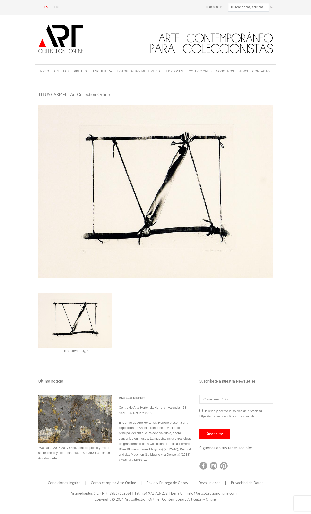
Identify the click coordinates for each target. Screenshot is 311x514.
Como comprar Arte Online (113, 483)
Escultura (102, 71)
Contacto (261, 71)
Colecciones (200, 71)
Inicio (44, 71)
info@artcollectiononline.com (212, 493)
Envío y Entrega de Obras (167, 483)
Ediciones (174, 71)
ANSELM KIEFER (132, 398)
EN (56, 7)
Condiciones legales (64, 483)
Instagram (213, 466)
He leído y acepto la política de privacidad (233, 411)
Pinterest (224, 466)
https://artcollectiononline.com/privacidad (228, 416)
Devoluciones (209, 483)
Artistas (61, 71)
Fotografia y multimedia (139, 71)
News (243, 71)
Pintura (81, 71)
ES (46, 7)
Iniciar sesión (213, 7)
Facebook (203, 466)
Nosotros (225, 71)
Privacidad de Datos (247, 483)
